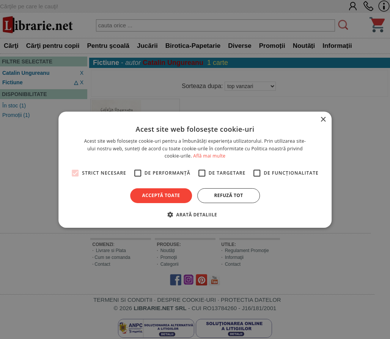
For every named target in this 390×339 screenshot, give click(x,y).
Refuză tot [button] (228, 195)
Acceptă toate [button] (161, 195)
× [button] (323, 119)
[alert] (195, 169)
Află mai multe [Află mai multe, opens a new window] (209, 156)
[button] (195, 214)
